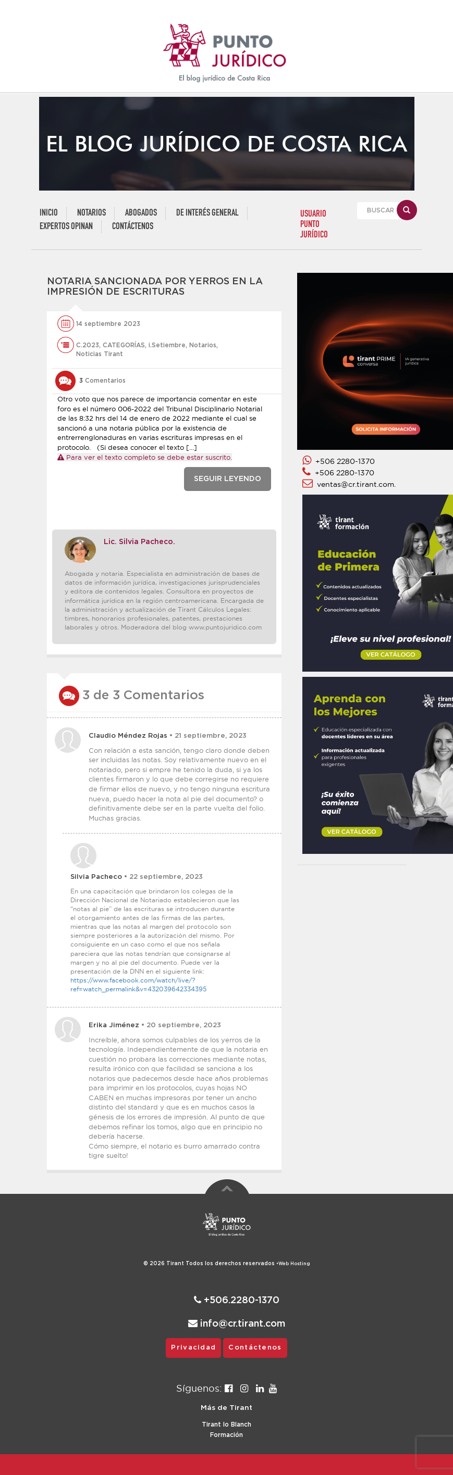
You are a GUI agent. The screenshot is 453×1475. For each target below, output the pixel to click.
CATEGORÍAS (124, 345)
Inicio (49, 213)
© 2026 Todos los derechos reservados (210, 1263)
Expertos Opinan (66, 227)
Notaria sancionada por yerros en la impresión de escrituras (155, 287)
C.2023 (87, 345)
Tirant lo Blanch (226, 1424)
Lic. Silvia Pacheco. (139, 542)
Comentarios (102, 380)
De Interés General (207, 213)
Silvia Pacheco (96, 877)
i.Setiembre (167, 345)
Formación (226, 1435)
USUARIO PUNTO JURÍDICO (314, 224)
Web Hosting (294, 1264)
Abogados (141, 213)
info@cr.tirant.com (236, 1324)
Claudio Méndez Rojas (128, 736)
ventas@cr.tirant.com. (349, 484)
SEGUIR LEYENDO (227, 479)
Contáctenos (132, 227)
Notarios (91, 213)
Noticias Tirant (99, 354)
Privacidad (193, 1347)
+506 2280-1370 (338, 461)
